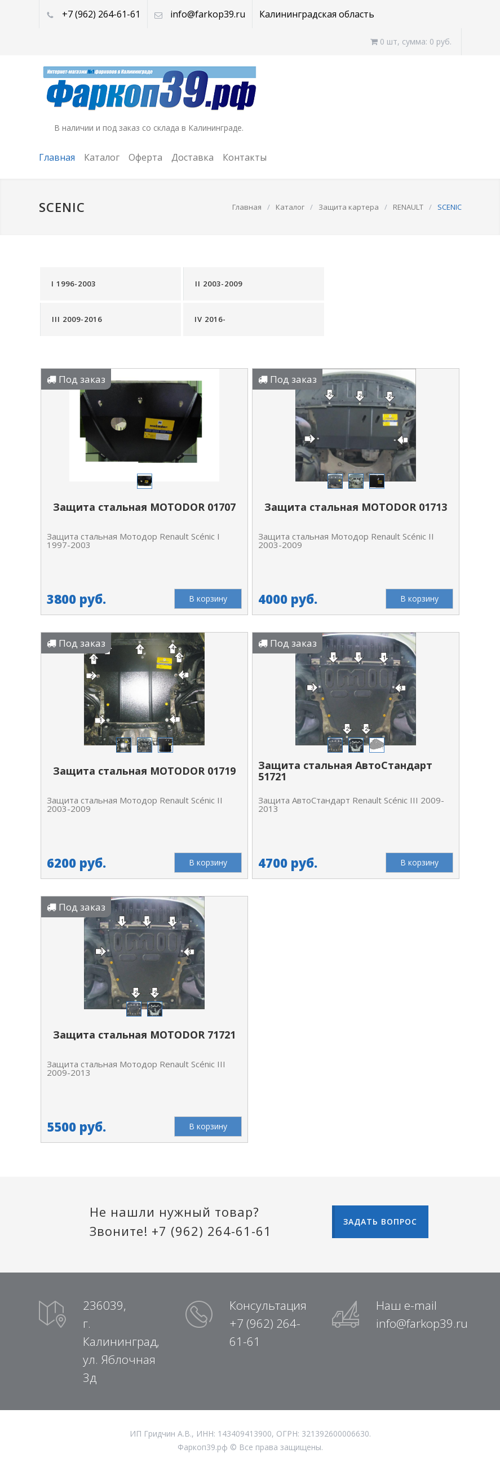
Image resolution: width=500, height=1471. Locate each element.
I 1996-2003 (73, 284)
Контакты (245, 157)
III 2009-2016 (77, 319)
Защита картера (348, 207)
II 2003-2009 (218, 284)
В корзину (208, 598)
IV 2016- (210, 319)
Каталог (102, 157)
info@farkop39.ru (207, 14)
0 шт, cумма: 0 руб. (411, 41)
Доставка (192, 157)
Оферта (145, 157)
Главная (57, 157)
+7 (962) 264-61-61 (101, 14)
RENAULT (408, 207)
